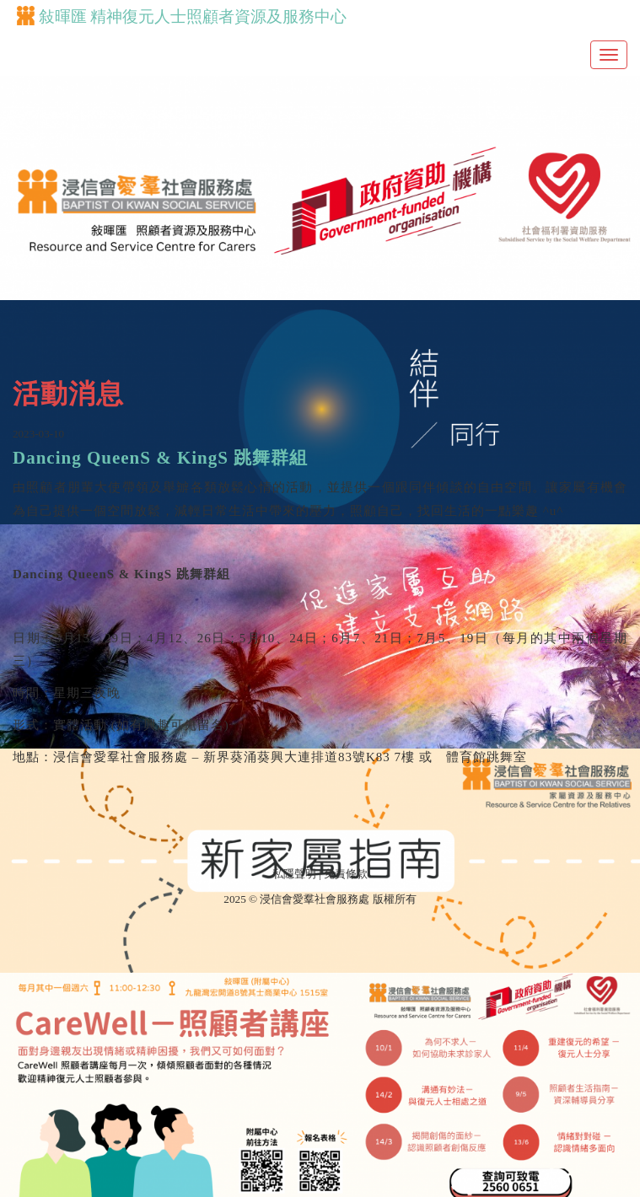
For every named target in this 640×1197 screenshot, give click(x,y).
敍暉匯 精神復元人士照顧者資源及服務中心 (182, 16)
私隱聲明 (294, 873)
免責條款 (346, 873)
